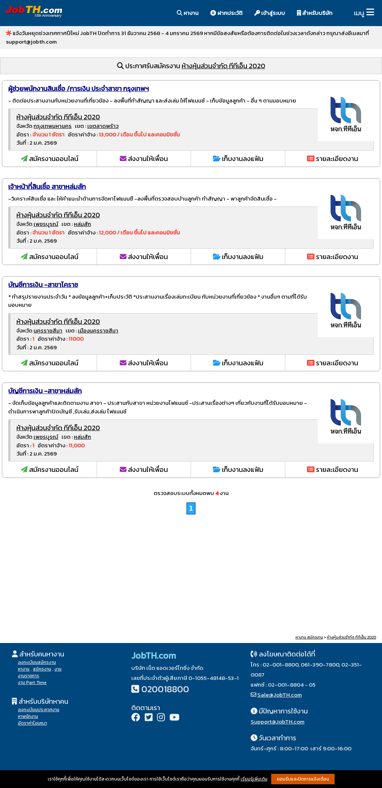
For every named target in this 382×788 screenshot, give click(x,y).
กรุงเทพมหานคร (53, 126)
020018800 (165, 689)
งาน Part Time (32, 682)
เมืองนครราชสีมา (98, 330)
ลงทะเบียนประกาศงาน (38, 709)
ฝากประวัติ (226, 13)
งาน (58, 669)
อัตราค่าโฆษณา (32, 723)
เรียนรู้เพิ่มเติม (254, 779)
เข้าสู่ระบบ (269, 13)
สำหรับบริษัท (314, 13)
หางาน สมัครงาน (309, 637)
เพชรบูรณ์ (46, 224)
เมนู (359, 13)
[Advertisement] (191, 575)
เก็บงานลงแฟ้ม (238, 159)
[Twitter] (149, 718)
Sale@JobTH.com (279, 694)
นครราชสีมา (48, 330)
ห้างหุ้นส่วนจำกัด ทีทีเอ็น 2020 (223, 66)
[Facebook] (135, 718)
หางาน (187, 13)
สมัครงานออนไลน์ (49, 159)
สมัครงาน (42, 669)
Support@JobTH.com (277, 721)
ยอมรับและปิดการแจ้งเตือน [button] (303, 779)
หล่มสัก (82, 224)
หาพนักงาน (28, 716)
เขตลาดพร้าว (103, 126)
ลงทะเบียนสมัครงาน (37, 662)
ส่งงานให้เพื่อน (144, 159)
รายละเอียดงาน (332, 159)
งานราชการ (28, 675)
